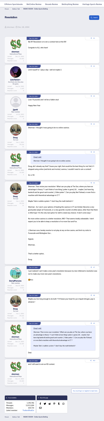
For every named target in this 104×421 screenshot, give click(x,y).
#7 (94, 267)
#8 (94, 295)
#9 (94, 323)
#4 (94, 124)
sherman (10, 27)
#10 (94, 360)
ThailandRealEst (28, 410)
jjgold (15, 109)
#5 (94, 152)
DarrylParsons (15, 281)
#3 (94, 96)
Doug (15, 137)
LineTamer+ (15, 79)
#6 (94, 183)
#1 (94, 38)
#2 (94, 66)
